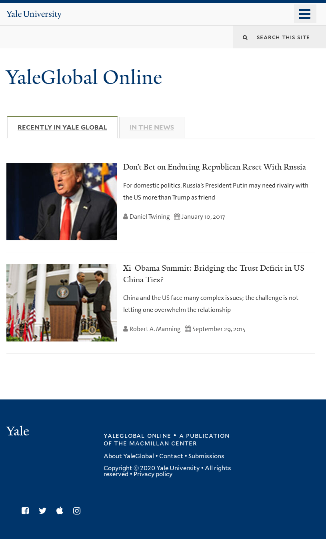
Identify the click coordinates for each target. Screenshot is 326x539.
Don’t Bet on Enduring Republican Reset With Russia (214, 167)
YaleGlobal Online (84, 77)
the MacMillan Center (155, 443)
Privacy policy (153, 474)
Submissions (206, 456)
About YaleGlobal (129, 456)
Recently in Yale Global (68, 127)
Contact (171, 456)
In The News (152, 127)
